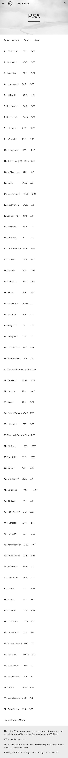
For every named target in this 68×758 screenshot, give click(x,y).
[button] (3, 3)
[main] (34, 17)
